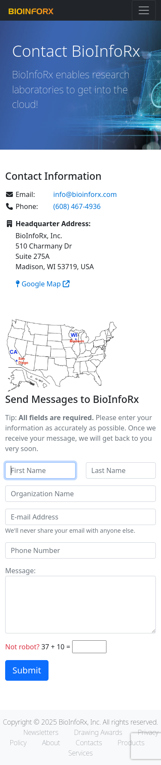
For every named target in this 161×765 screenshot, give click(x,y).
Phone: (21, 206)
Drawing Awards (98, 732)
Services (80, 753)
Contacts (89, 742)
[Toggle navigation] (144, 10)
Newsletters (40, 732)
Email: (20, 194)
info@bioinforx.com (85, 194)
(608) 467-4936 (76, 206)
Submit (26, 670)
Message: (20, 570)
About (51, 742)
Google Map (42, 284)
